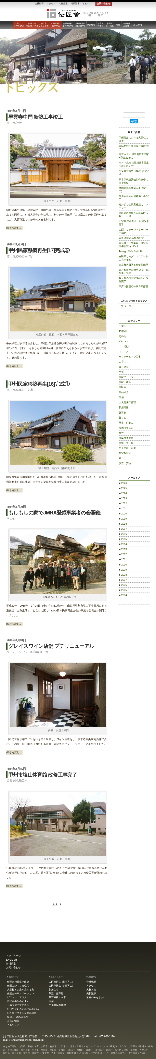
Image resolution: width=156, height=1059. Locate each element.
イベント (124, 341)
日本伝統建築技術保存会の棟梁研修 (133, 181)
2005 (123, 590)
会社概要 (39, 3)
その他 (11, 518)
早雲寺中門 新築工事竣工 (35, 117)
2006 (123, 585)
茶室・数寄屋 (101, 24)
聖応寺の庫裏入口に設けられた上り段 (133, 214)
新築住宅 (91, 25)
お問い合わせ (103, 3)
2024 (123, 493)
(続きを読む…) (14, 228)
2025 (123, 488)
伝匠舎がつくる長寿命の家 (21, 1013)
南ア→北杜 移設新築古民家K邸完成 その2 (134, 156)
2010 (123, 564)
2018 (123, 523)
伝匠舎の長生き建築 (19, 24)
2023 (123, 498)
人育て (122, 361)
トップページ (13, 955)
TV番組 (123, 331)
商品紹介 (124, 392)
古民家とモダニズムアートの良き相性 (133, 258)
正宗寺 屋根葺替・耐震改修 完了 (134, 223)
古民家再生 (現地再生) (68, 24)
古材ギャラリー (127, 377)
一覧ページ (125, 306)
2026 (123, 483)
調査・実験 (125, 463)
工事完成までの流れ (18, 1005)
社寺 (19, 122)
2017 (123, 528)
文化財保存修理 (126, 24)
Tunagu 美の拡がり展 (131, 251)
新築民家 (124, 407)
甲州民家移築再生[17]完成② (38, 250)
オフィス (124, 351)
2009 (123, 569)
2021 (123, 508)
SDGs (122, 326)
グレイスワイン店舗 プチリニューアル (51, 646)
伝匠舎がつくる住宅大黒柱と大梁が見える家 (37, 24)
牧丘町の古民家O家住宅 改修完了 (133, 280)
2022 (123, 503)
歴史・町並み (126, 422)
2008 (123, 574)
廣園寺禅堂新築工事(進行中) (132, 189)
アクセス (51, 3)
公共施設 (12, 780)
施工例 (11, 122)
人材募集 (63, 3)
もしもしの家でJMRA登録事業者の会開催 (54, 512)
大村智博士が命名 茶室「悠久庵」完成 (134, 271)
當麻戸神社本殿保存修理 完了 (134, 148)
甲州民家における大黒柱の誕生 (133, 139)
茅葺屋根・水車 (110, 24)
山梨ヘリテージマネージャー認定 (133, 231)
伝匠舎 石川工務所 (78, 13)
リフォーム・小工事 (19, 652)
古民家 (122, 387)
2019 (123, 518)
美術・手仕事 (126, 443)
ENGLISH (11, 959)
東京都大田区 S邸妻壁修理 (133, 264)
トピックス (88, 3)
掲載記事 (75, 3)
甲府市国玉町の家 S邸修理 (133, 286)
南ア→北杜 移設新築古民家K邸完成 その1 (134, 164)
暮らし (122, 417)
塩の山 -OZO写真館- (18, 1016)
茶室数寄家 (125, 453)
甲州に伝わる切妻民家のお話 (23, 1009)
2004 (123, 595)
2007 (123, 580)
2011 (123, 559)
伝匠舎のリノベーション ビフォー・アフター (20, 995)
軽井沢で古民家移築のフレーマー (133, 206)
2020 (123, 513)
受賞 (121, 371)
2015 (123, 539)
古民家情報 (137, 25)
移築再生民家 (24, 256)
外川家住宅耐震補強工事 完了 (134, 198)
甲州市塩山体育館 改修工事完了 (42, 775)
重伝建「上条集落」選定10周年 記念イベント (133, 245)
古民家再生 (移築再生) (80, 24)
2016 (123, 534)
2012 (123, 554)
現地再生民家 (126, 427)
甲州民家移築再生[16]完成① (38, 384)
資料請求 (11, 963)
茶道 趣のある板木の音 (131, 237)
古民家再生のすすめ (56, 24)
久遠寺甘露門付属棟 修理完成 (134, 173)
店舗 (118, 25)
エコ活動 (124, 346)
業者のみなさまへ (96, 997)
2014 (123, 544)
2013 (123, 549)
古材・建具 (125, 382)
